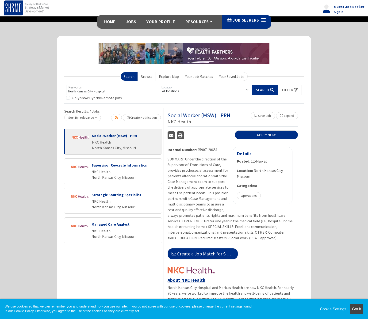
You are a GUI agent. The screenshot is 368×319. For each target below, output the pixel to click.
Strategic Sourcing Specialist (116, 194)
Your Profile (160, 21)
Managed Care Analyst (111, 224)
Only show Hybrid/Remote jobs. (97, 97)
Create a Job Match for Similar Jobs (205, 254)
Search (129, 76)
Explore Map (169, 76)
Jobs (131, 21)
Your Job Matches (199, 76)
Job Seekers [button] (246, 20)
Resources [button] (197, 21)
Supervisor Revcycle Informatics (119, 165)
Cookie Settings (333, 309)
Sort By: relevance (81, 117)
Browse (147, 76)
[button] (290, 90)
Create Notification (142, 117)
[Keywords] (112, 90)
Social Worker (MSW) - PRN (114, 135)
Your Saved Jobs (231, 76)
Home (109, 21)
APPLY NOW (266, 135)
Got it (356, 309)
